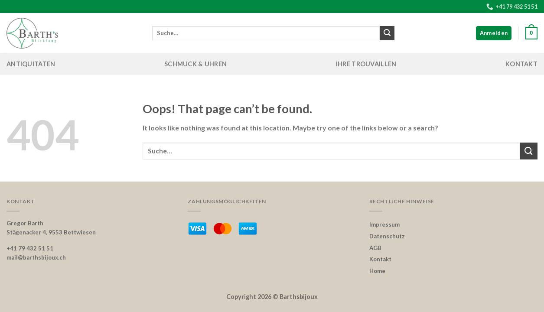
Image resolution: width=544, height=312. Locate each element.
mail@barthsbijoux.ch (36, 257)
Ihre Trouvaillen (366, 64)
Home (377, 270)
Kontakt (521, 64)
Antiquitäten (31, 64)
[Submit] (387, 33)
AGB (375, 247)
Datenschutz (387, 236)
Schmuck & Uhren (195, 64)
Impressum (384, 224)
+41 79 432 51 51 (30, 248)
